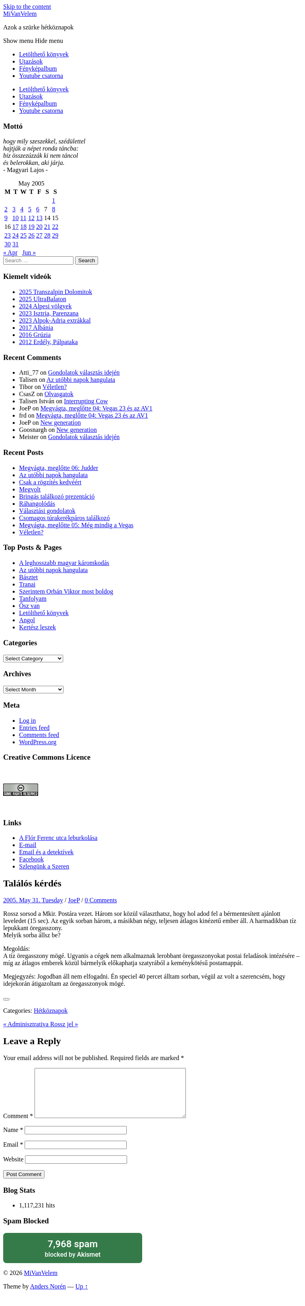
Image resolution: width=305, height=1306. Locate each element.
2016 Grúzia (35, 334)
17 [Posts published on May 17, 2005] (15, 226)
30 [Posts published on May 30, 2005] (7, 244)
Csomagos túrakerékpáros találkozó (64, 518)
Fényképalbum (38, 68)
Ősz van (29, 605)
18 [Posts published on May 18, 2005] (23, 226)
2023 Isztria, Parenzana (49, 313)
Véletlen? (54, 386)
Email (13, 1154)
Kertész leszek (37, 627)
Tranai (27, 584)
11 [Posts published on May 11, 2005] (23, 218)
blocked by (72, 1257)
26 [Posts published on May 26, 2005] (31, 235)
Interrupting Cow (86, 401)
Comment (18, 1125)
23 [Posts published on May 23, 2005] (7, 235)
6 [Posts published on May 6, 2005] (37, 209)
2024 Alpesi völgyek (45, 306)
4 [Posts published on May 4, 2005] (21, 209)
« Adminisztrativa (26, 1024)
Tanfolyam (32, 598)
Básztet (28, 577)
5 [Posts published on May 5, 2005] (29, 209)
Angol (27, 620)
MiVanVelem (20, 13)
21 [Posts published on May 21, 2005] (47, 226)
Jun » (29, 252)
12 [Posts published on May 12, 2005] (31, 218)
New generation (61, 422)
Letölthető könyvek (44, 54)
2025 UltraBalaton (42, 299)
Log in (27, 720)
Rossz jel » (64, 1024)
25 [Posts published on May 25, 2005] (23, 235)
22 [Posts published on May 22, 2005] (55, 226)
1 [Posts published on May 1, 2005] (53, 200)
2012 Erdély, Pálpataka (48, 342)
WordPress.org (37, 742)
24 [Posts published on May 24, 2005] (15, 235)
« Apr (10, 252)
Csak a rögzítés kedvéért (50, 482)
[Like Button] (6, 999)
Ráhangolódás (37, 503)
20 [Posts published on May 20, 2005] (39, 226)
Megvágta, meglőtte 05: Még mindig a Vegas (76, 525)
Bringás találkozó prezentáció (57, 496)
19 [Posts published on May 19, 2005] (31, 226)
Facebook (31, 859)
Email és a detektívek (46, 852)
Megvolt (30, 489)
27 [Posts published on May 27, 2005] (39, 235)
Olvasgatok (58, 394)
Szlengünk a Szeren (44, 866)
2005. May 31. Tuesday (33, 900)
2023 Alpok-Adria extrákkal (55, 320)
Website (13, 1168)
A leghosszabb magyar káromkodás (64, 562)
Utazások (31, 61)
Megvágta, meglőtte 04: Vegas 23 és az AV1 (96, 408)
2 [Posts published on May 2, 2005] (6, 209)
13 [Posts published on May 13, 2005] (39, 218)
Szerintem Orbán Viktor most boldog (66, 591)
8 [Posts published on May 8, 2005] (53, 209)
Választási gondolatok (47, 510)
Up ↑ (81, 1295)
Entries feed (34, 727)
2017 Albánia (36, 327)
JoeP (74, 900)
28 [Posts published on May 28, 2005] (47, 235)
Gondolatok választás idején (84, 372)
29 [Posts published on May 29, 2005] (55, 235)
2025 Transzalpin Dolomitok (55, 291)
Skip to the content (27, 6)
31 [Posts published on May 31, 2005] (15, 244)
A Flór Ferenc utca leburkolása (58, 837)
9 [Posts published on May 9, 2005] (6, 218)
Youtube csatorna (41, 75)
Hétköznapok (51, 1010)
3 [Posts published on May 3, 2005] (13, 209)
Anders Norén (48, 1295)
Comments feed (39, 734)
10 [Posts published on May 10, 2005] (15, 218)
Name (13, 1139)
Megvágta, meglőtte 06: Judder (58, 467)
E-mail (28, 845)
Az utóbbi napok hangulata (80, 379)
